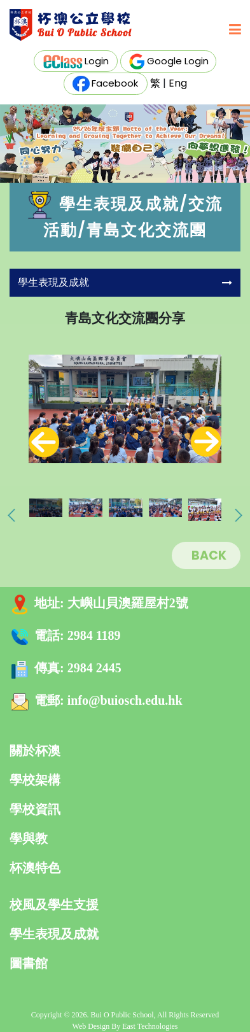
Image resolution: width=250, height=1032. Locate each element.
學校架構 (35, 780)
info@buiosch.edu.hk (125, 700)
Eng (178, 83)
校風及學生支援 (54, 905)
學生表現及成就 (54, 934)
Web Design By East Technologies (125, 1026)
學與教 (29, 838)
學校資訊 (35, 809)
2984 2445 (94, 668)
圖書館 (29, 963)
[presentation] (44, 442)
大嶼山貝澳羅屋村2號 (127, 603)
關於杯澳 (35, 751)
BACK (208, 555)
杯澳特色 (35, 868)
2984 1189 (94, 635)
